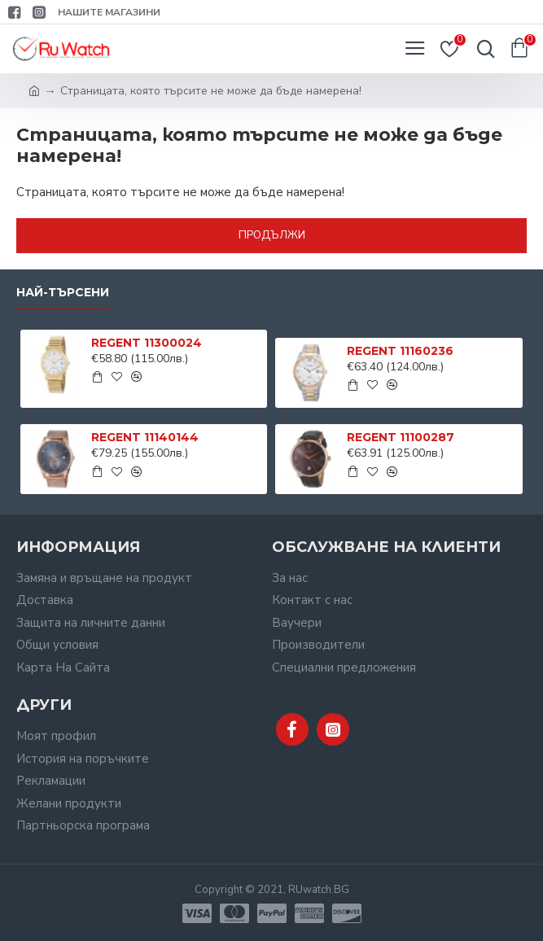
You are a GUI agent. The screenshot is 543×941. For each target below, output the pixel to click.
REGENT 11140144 (145, 437)
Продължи (272, 235)
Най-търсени (62, 293)
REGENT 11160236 (400, 351)
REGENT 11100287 (400, 437)
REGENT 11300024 (146, 342)
